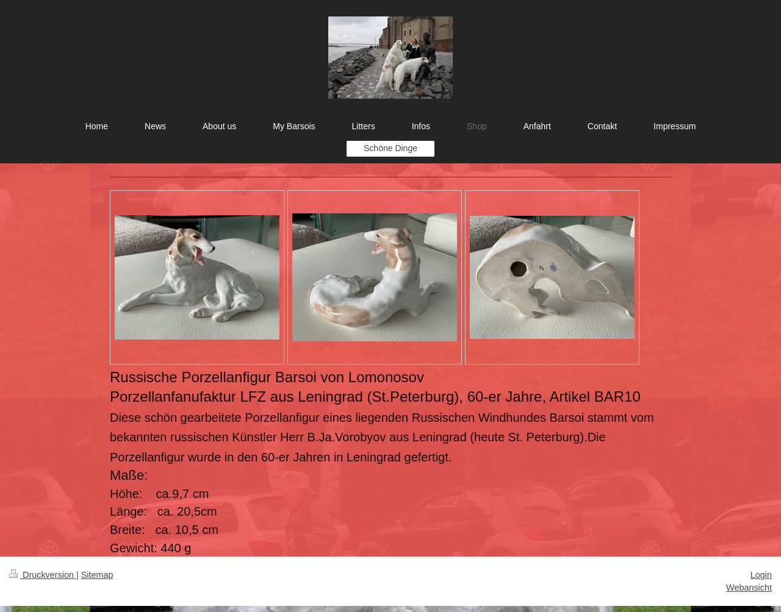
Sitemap (97, 575)
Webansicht (749, 587)
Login (761, 575)
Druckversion (42, 575)
